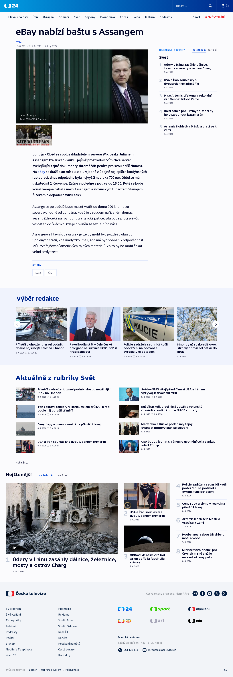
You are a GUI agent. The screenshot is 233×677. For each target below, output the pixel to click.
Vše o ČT (11, 654)
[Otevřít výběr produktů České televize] (224, 6)
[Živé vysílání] (215, 17)
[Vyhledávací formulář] (194, 6)
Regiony (90, 17)
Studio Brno (65, 619)
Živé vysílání (13, 614)
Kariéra (62, 637)
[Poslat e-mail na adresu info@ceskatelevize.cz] (159, 649)
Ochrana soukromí (51, 669)
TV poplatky (13, 619)
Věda (137, 17)
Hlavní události (18, 17)
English (33, 669)
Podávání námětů (69, 643)
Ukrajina (48, 17)
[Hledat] (210, 6)
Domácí (64, 17)
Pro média (64, 608)
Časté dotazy (66, 648)
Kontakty (64, 654)
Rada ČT (63, 631)
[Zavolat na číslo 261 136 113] (128, 649)
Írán (35, 17)
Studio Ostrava (67, 625)
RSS (225, 669)
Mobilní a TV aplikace (19, 648)
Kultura (150, 17)
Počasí (124, 17)
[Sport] (196, 17)
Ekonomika (107, 17)
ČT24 (18, 42)
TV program (13, 608)
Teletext (11, 625)
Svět (77, 17)
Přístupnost (72, 669)
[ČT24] (11, 6)
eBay (41, 169)
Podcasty (166, 17)
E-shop (10, 643)
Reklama (63, 614)
